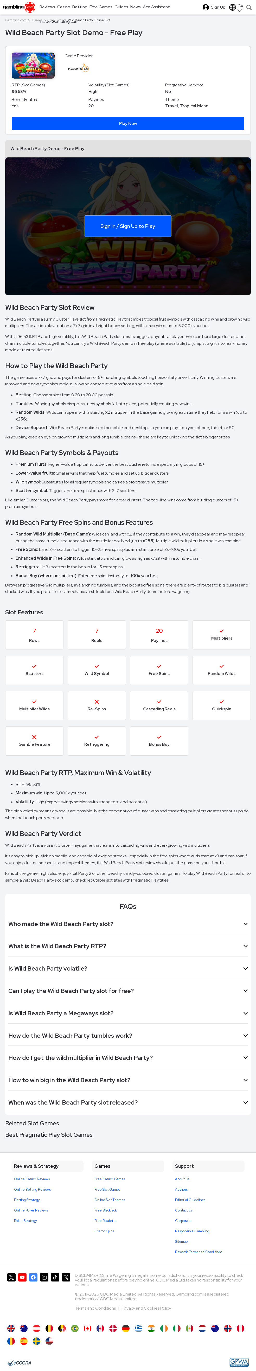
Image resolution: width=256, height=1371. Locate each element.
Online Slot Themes (109, 1200)
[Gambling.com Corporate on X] (66, 1296)
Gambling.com (16, 20)
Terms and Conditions (96, 1308)
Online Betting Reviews (32, 1189)
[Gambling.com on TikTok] (55, 1296)
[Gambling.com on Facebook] (33, 1296)
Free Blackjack (105, 1210)
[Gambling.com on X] (11, 1296)
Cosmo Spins (104, 1231)
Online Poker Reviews (31, 1210)
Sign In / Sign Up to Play (127, 225)
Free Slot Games (107, 1189)
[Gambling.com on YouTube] (22, 1296)
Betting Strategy (27, 1200)
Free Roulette (105, 1221)
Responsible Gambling (192, 1231)
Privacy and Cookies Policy (146, 1308)
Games (37, 20)
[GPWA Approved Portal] (239, 1362)
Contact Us (184, 1210)
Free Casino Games (109, 1179)
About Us (182, 1179)
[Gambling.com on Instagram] (44, 1296)
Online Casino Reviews (32, 1179)
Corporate (183, 1221)
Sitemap (181, 1241)
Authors (181, 1189)
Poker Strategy (25, 1221)
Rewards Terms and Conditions (198, 1252)
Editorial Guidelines (190, 1200)
